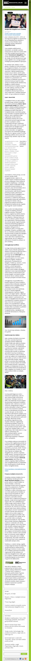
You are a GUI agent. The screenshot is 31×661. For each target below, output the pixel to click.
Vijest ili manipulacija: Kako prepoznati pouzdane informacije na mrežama (15, 626)
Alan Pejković (8, 31)
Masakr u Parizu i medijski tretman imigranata (15, 598)
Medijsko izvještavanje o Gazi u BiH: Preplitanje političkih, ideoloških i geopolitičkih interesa (15, 620)
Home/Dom (8, 610)
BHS (30, 0)
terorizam (9, 35)
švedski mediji (12, 33)
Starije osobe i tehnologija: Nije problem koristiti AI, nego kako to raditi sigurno (15, 633)
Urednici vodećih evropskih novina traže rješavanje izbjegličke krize (15, 606)
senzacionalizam (16, 35)
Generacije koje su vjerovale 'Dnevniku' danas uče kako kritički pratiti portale (15, 639)
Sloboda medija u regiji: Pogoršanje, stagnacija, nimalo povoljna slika (14, 646)
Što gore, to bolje (10, 594)
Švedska (7, 33)
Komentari (7, 7)
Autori (13, 7)
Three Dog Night (10, 602)
